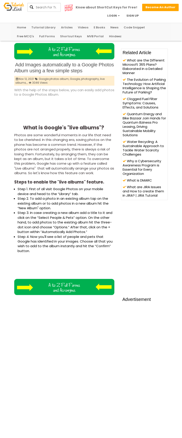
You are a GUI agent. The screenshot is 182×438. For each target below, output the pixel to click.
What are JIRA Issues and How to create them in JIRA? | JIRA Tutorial (143, 191)
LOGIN (113, 16)
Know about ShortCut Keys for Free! (106, 7)
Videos (83, 27)
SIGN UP (132, 16)
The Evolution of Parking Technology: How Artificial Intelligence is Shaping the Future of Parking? (144, 85)
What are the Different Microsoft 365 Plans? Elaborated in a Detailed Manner (144, 66)
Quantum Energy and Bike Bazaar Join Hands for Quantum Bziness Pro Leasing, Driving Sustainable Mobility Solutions (144, 124)
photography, (90, 79)
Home (21, 27)
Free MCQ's (25, 36)
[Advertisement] (95, 109)
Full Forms (47, 36)
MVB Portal (95, 36)
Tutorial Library (43, 27)
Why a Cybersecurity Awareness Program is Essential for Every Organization (142, 167)
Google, (75, 79)
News (114, 27)
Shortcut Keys (71, 36)
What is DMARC (137, 180)
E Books (99, 27)
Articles (67, 27)
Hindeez (115, 36)
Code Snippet (134, 27)
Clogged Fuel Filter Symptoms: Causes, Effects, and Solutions (140, 103)
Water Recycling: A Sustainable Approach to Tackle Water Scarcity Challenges (143, 148)
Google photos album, (54, 79)
